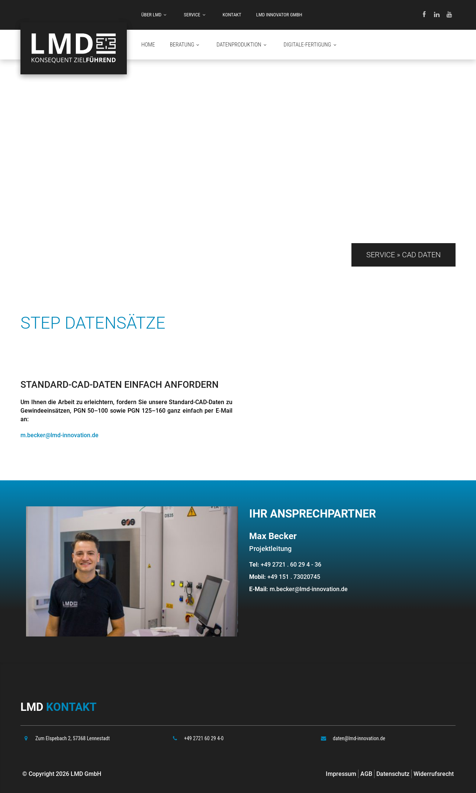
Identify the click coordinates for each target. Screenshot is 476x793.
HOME (148, 44)
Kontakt (232, 14)
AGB (366, 773)
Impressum (341, 773)
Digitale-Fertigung (311, 45)
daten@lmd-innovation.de (359, 738)
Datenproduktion (242, 45)
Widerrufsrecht (434, 773)
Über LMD (155, 15)
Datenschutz (392, 773)
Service (196, 15)
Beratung (186, 45)
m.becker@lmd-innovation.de (59, 435)
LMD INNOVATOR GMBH (279, 14)
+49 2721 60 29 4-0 (203, 738)
